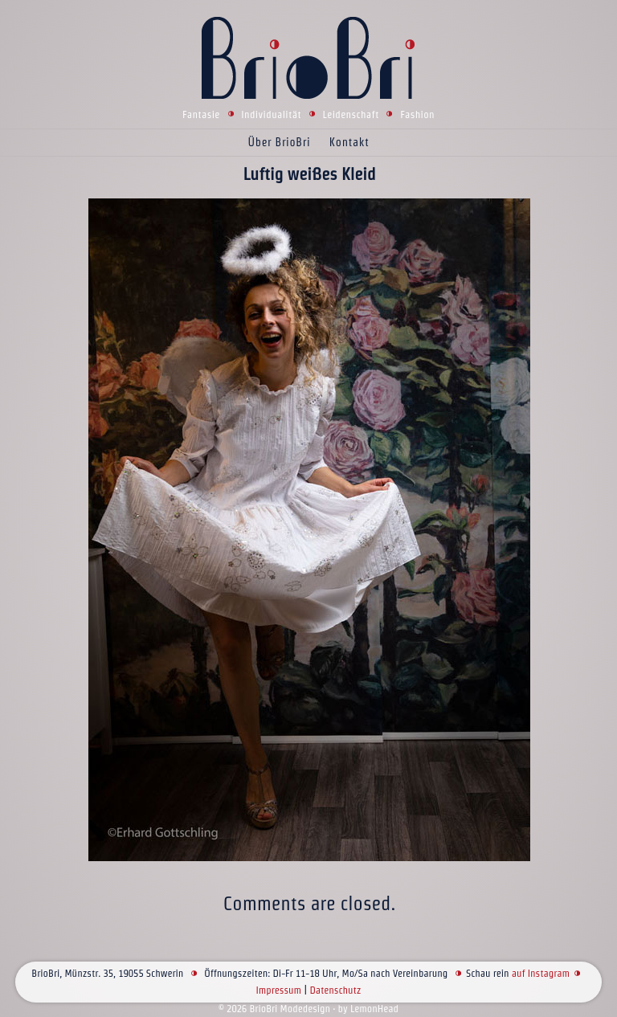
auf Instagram (541, 973)
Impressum (278, 990)
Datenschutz (335, 990)
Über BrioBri (279, 142)
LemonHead (374, 1008)
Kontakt (349, 142)
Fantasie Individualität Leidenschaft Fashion (308, 114)
